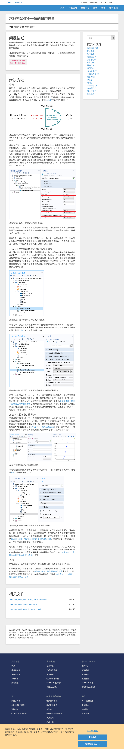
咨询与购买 (93, 2)
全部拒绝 (92, 737)
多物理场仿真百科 (89, 687)
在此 (49, 100)
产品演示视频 (51, 670)
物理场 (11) (91, 56)
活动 (95, 7)
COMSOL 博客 (87, 683)
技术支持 (84, 2)
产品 (62, 7)
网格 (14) (90, 65)
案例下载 (50, 666)
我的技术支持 (51, 705)
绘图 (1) (90, 82)
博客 (103, 7)
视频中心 (85, 7)
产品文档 (50, 717)
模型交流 (85, 678)
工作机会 (85, 705)
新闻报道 (85, 709)
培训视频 (113, 7)
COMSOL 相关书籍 (54, 683)
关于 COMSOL (87, 701)
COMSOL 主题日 (18, 705)
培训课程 (85, 670)
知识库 (49, 709)
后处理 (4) (91, 76)
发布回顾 (15, 683)
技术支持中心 (51, 701)
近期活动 (15, 709)
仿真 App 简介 (52, 687)
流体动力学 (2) (93, 74)
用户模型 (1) (92, 91)
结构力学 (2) (92, 71)
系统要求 (15, 678)
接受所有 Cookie (92, 743)
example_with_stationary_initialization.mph (29, 599)
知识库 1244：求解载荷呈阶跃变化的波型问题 (31, 538)
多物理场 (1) (92, 88)
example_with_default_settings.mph (26, 609)
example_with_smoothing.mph (23, 604)
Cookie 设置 (92, 730)
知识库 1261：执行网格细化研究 (48, 571)
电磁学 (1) (91, 94)
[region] (62, 736)
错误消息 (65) (92, 48)
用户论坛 (85, 674)
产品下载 (50, 722)
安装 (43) (90, 62)
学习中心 (85, 666)
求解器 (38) (91, 59)
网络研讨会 (15, 701)
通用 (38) (90, 68)
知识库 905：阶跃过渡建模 (42, 426)
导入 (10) (90, 51)
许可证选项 (15, 674)
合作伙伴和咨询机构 (54, 713)
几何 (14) (90, 53)
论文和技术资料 (52, 678)
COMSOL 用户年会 (19, 713)
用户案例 (50, 674)
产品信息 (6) (92, 85)
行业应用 (73, 7)
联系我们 (85, 713)
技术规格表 (15, 670)
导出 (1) (90, 79)
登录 (110, 2)
